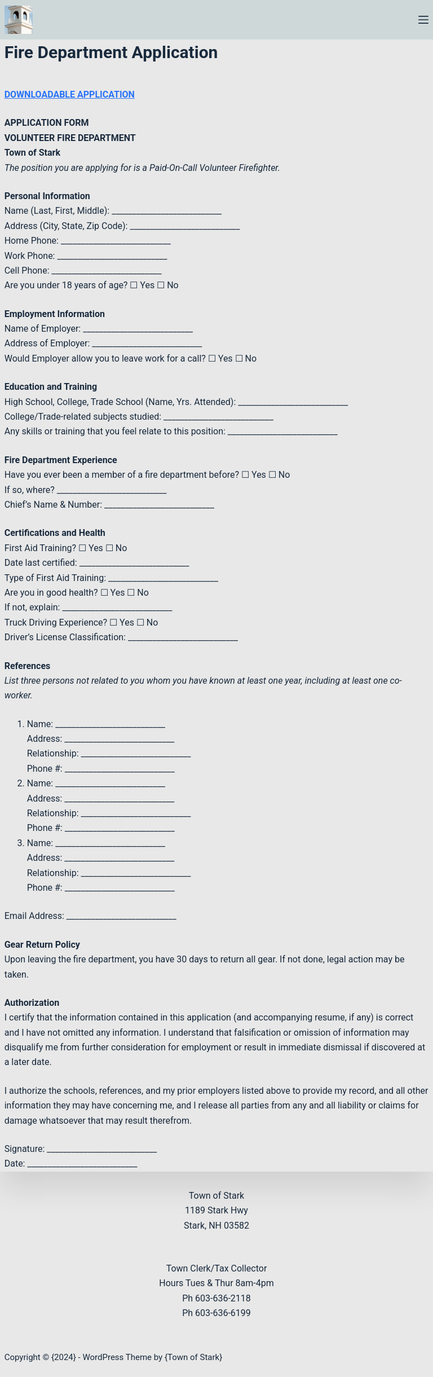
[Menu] (423, 20)
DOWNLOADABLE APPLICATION (70, 94)
